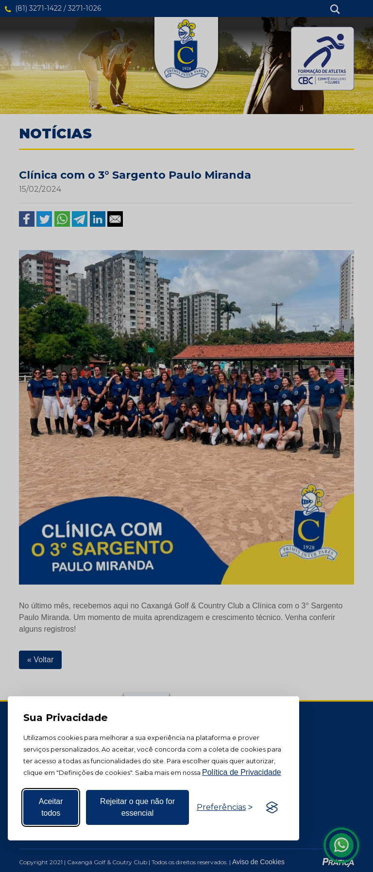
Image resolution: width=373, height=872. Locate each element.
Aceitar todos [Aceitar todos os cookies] (51, 807)
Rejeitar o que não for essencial (137, 807)
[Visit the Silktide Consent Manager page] (272, 807)
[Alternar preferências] (225, 807)
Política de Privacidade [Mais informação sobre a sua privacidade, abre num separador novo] (241, 772)
